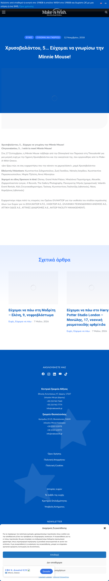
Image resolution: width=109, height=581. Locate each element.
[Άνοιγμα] (3, 12)
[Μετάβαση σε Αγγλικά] (101, 3)
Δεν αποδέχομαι (54, 562)
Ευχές (11, 321)
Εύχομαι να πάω (23, 321)
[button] (104, 528)
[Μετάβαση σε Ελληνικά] (105, 3)
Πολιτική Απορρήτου (61, 577)
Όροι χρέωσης (26, 6)
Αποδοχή (54, 555)
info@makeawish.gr (54, 408)
